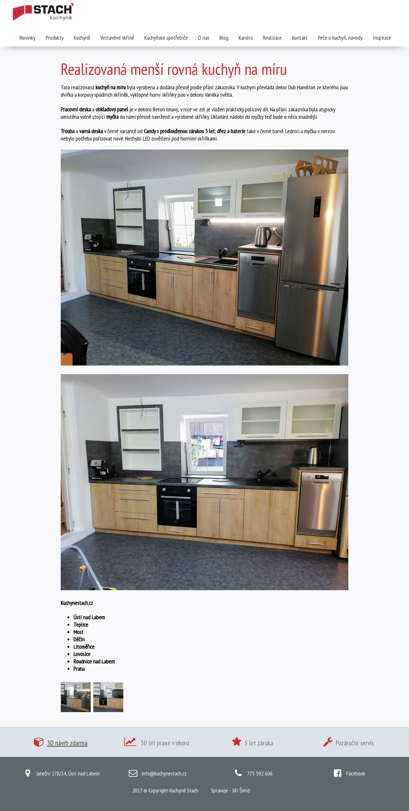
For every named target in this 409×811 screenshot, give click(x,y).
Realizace (272, 37)
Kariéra (246, 37)
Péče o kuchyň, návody (340, 37)
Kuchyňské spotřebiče (166, 37)
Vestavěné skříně (117, 37)
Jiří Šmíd (241, 790)
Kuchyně (82, 37)
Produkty (55, 37)
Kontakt (300, 37)
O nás (203, 37)
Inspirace (382, 37)
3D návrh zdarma (67, 742)
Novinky (27, 37)
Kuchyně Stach (183, 790)
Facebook (355, 773)
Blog (224, 37)
